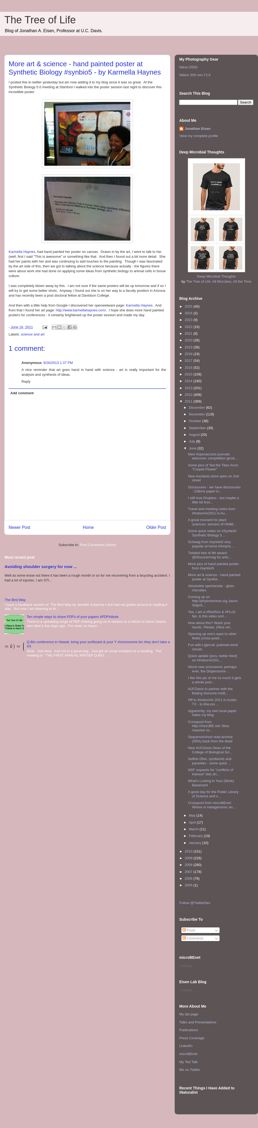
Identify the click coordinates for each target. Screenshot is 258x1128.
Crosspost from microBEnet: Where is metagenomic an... (211, 805)
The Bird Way (15, 600)
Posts (188, 930)
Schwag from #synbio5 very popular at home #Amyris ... (211, 544)
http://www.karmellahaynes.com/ (81, 310)
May (192, 815)
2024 (189, 313)
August (195, 435)
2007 (189, 872)
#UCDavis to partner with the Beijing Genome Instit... (210, 691)
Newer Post (19, 527)
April (193, 822)
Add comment (22, 393)
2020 (189, 340)
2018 (189, 354)
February (196, 836)
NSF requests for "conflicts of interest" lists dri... (210, 772)
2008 (189, 865)
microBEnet (188, 1054)
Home (88, 527)
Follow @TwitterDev (194, 903)
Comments (192, 938)
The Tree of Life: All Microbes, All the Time (218, 281)
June (193, 448)
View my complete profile (198, 136)
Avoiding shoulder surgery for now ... (41, 566)
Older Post (156, 527)
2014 (189, 381)
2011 (189, 401)
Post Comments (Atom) (98, 545)
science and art (33, 334)
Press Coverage (191, 1038)
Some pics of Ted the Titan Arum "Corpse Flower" (213, 467)
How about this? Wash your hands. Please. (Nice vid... (210, 625)
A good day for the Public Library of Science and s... (213, 794)
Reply (26, 381)
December (197, 408)
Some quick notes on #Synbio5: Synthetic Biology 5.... (212, 533)
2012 (189, 395)
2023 (189, 320)
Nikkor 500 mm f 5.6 (194, 75)
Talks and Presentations (197, 1022)
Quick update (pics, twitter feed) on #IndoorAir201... (212, 658)
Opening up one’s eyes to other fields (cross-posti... (212, 636)
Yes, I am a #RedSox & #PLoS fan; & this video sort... (211, 614)
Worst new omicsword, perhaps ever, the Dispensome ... (212, 669)
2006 (189, 878)
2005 (189, 885)
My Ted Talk (188, 1062)
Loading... (187, 966)
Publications (188, 1030)
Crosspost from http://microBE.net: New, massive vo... (208, 726)
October (195, 421)
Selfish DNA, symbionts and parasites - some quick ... (209, 761)
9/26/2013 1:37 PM (58, 363)
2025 (189, 306)
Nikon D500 (188, 67)
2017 (189, 361)
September (198, 428)
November (197, 414)
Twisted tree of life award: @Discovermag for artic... (209, 555)
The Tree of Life (40, 19)
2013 (189, 388)
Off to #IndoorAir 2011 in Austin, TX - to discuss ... (212, 702)
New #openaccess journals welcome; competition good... (212, 456)
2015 (189, 374)
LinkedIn (185, 1046)
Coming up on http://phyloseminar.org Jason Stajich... (213, 601)
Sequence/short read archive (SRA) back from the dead (210, 739)
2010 (189, 851)
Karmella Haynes (22, 252)
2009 (189, 858)
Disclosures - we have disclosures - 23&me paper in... (214, 489)
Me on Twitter (189, 1070)
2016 (189, 368)
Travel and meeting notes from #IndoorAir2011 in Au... (211, 511)
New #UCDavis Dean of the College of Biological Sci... (210, 750)
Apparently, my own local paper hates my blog (212, 713)
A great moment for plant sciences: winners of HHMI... (212, 522)
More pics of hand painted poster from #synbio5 (213, 566)
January (195, 843)
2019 (189, 347)
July (192, 441)
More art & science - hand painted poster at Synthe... (214, 577)
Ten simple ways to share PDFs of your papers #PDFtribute (73, 617)
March (194, 829)
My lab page (188, 1014)
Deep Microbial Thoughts (216, 276)
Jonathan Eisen (197, 129)
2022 (189, 327)
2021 (189, 333)
